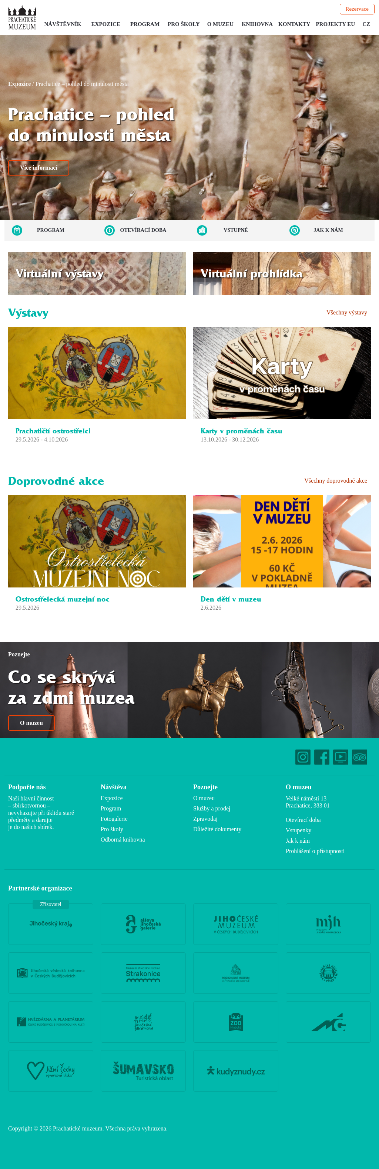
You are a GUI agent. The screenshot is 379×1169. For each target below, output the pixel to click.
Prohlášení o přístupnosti (315, 851)
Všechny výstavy (346, 312)
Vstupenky (298, 830)
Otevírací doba (143, 230)
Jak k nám (328, 230)
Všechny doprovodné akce (335, 480)
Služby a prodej (211, 808)
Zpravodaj (205, 819)
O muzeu (220, 24)
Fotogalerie (114, 819)
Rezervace (357, 9)
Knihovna (257, 24)
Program (145, 24)
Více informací (38, 167)
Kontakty (294, 24)
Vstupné (236, 230)
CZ (366, 24)
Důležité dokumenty (217, 829)
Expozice (105, 24)
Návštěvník (62, 24)
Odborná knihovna (123, 839)
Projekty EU (335, 24)
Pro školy (184, 24)
